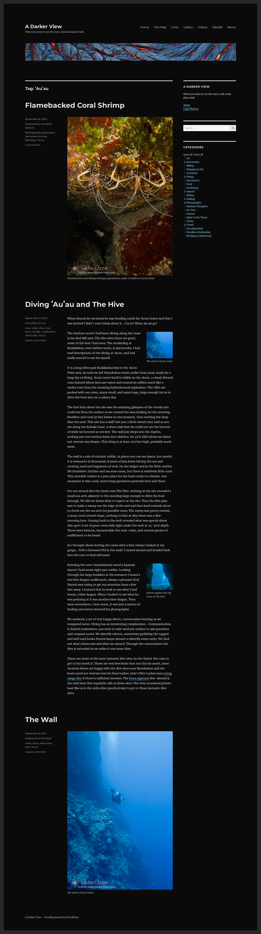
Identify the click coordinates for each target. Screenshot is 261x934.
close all (198, 154)
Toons (190, 221)
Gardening (192, 187)
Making (190, 199)
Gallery (188, 27)
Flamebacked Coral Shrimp (75, 105)
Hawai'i (190, 191)
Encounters (192, 180)
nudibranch (48, 331)
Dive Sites (30, 323)
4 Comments (32, 144)
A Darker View (43, 26)
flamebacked (32, 132)
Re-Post (191, 210)
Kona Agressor (139, 678)
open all (187, 154)
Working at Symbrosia (198, 235)
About (231, 27)
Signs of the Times (196, 217)
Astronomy (192, 162)
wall (27, 746)
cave (27, 328)
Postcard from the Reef (38, 124)
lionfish (36, 331)
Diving (41, 323)
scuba (34, 136)
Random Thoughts (197, 206)
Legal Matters (191, 108)
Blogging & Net (194, 169)
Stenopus (30, 140)
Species (29, 127)
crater (34, 328)
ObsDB (217, 27)
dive (41, 328)
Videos (202, 27)
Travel (190, 224)
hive (47, 328)
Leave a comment (35, 340)
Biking (190, 165)
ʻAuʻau (40, 140)
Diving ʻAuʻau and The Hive (74, 304)
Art (188, 158)
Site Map (160, 27)
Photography (193, 202)
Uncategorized (194, 228)
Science (190, 213)
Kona (28, 331)
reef (27, 136)
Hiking (190, 195)
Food (189, 184)
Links (175, 27)
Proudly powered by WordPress (61, 917)
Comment (192, 173)
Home (144, 27)
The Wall (41, 719)
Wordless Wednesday (198, 232)
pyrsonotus (47, 132)
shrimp (42, 136)
